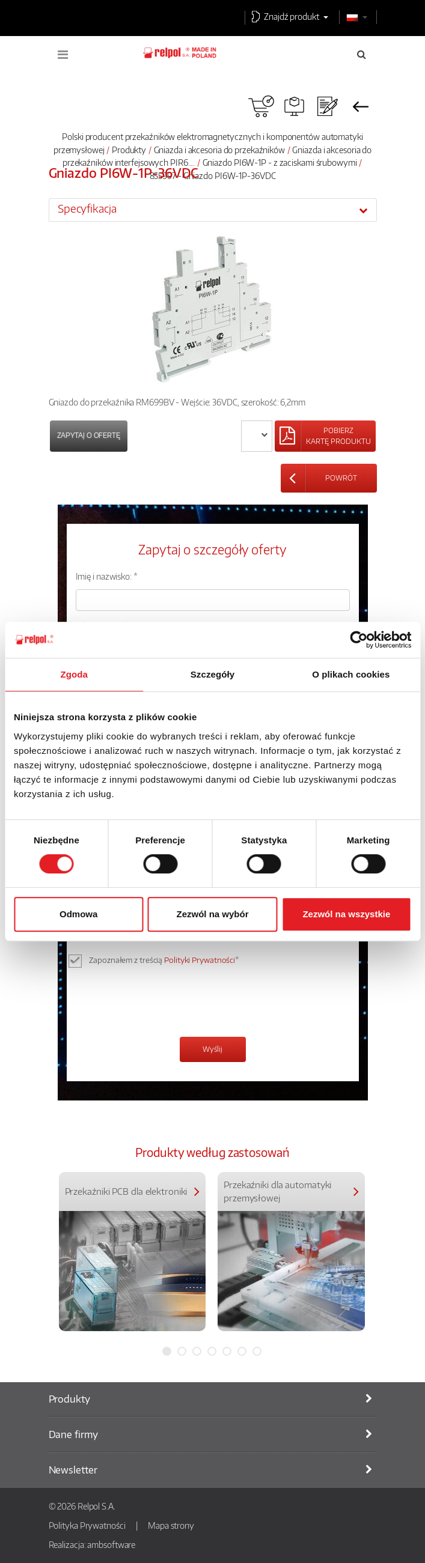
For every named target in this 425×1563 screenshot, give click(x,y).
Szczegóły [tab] (212, 674)
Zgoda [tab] (74, 674)
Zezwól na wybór (213, 914)
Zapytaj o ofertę (88, 435)
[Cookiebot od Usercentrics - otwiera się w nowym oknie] (358, 640)
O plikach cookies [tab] (351, 674)
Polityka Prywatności (87, 1525)
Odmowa (78, 914)
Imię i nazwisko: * (107, 576)
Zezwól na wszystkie (346, 914)
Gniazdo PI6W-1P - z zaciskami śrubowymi (280, 162)
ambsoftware (111, 1544)
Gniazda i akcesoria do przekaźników (220, 149)
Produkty (129, 149)
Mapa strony (171, 1525)
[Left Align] (325, 436)
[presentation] (167, 1003)
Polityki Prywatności (199, 960)
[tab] (213, 209)
